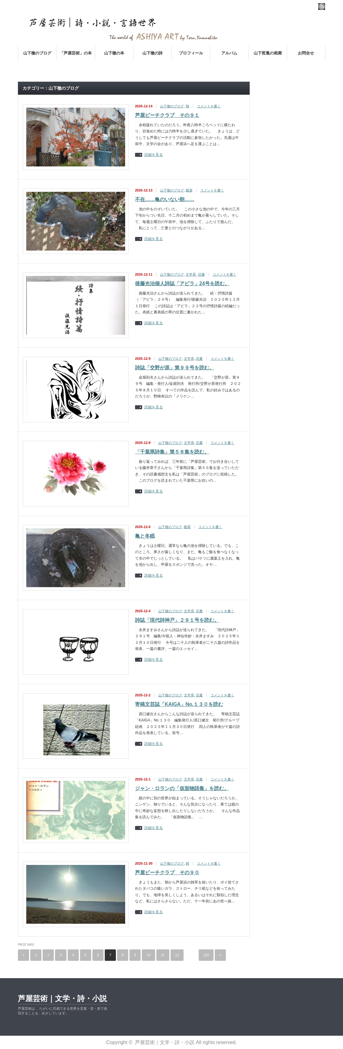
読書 (201, 274)
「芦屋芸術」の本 (76, 53)
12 (177, 955)
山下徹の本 (114, 53)
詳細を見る (153, 155)
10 (148, 955)
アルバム (229, 53)
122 (206, 955)
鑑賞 (189, 190)
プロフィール (191, 53)
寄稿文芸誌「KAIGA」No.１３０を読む (179, 704)
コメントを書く (209, 106)
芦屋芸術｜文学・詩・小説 (62, 998)
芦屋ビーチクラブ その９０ (167, 872)
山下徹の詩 (152, 53)
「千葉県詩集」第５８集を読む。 (172, 451)
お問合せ (306, 53)
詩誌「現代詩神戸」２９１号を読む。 (177, 620)
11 (163, 955)
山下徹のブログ (37, 53)
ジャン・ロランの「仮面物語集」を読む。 (182, 788)
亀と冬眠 (145, 536)
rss (321, 6)
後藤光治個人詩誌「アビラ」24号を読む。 (182, 283)
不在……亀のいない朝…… (164, 199)
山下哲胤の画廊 (268, 53)
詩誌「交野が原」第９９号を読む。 (174, 367)
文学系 (191, 274)
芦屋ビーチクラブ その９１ (167, 115)
